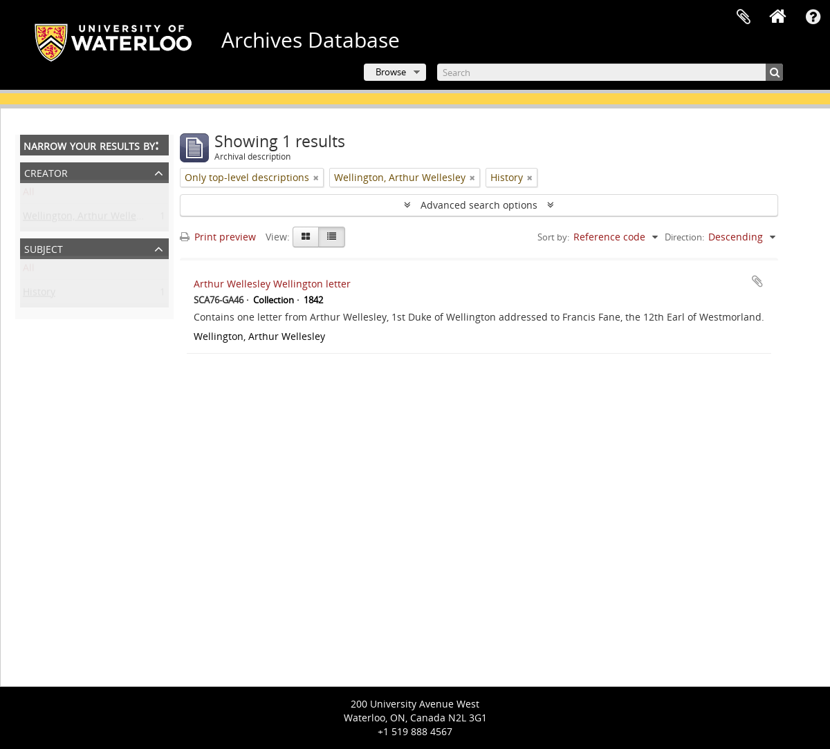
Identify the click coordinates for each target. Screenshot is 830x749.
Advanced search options (479, 204)
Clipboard (743, 17)
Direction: (684, 237)
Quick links (812, 17)
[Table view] (331, 237)
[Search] (610, 72)
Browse (391, 72)
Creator (46, 171)
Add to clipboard (757, 281)
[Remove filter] (316, 177)
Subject (43, 247)
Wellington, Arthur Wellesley (88, 218)
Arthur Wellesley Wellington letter (272, 283)
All (29, 194)
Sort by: (553, 237)
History (39, 294)
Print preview (218, 236)
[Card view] (306, 237)
